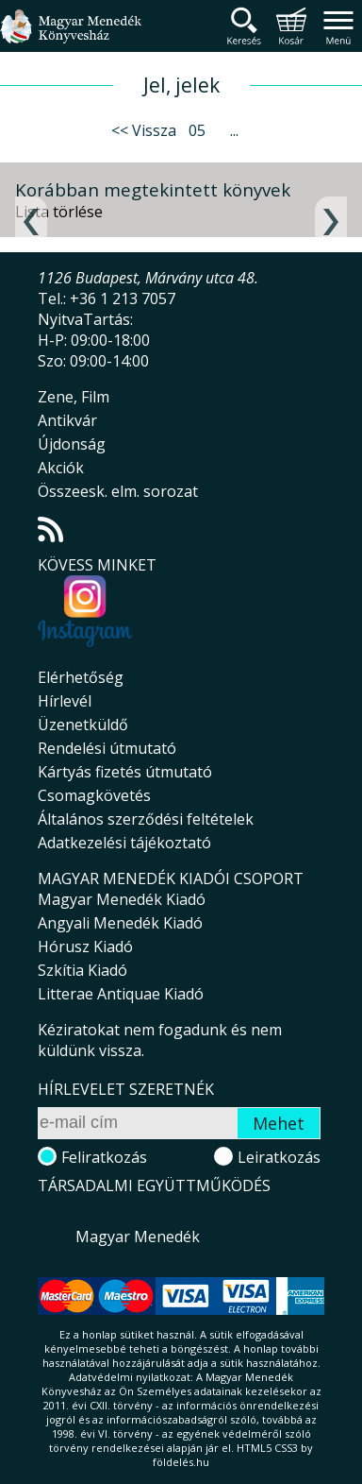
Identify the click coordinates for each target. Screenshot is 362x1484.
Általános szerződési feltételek (146, 819)
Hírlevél (64, 701)
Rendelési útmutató (107, 748)
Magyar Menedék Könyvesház (70, 37)
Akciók (61, 467)
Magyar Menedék (137, 1236)
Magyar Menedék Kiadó (122, 899)
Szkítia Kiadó (82, 970)
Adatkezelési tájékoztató (124, 842)
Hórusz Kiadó (85, 946)
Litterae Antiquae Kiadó (121, 993)
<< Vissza (143, 130)
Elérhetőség (80, 677)
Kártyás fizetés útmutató (125, 771)
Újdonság (72, 444)
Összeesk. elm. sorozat (118, 491)
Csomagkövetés (94, 795)
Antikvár (67, 420)
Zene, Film (73, 396)
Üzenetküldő (83, 724)
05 (197, 130)
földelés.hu (181, 1462)
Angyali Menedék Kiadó (120, 923)
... (234, 130)
